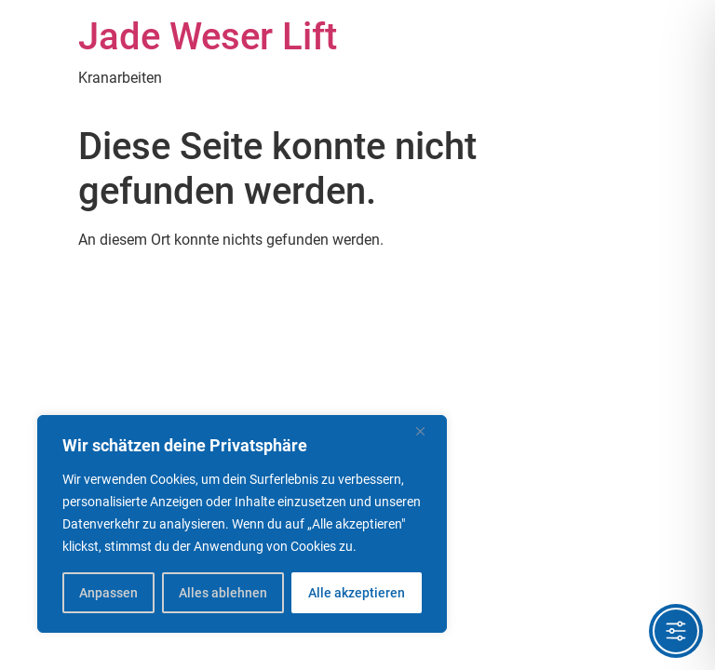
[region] (242, 524)
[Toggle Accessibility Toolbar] (676, 631)
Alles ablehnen (223, 592)
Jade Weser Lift (207, 37)
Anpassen (108, 592)
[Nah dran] (427, 431)
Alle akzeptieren (356, 592)
